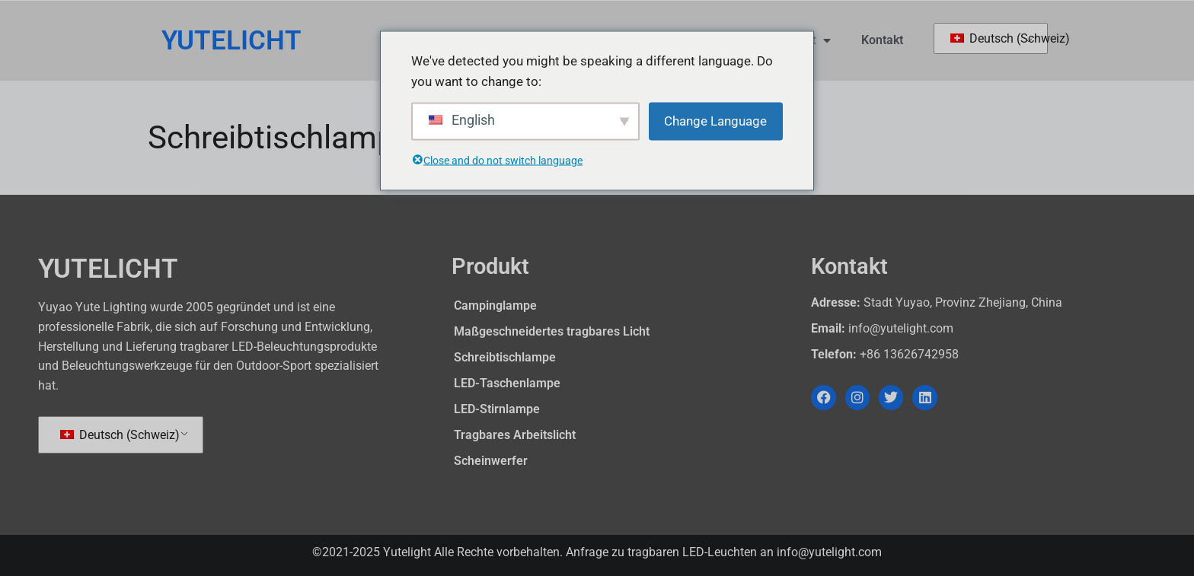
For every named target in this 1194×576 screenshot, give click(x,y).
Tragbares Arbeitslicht (515, 435)
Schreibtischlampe (505, 357)
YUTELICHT (231, 40)
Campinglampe (495, 305)
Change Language (715, 121)
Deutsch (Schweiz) (991, 38)
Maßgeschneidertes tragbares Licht (552, 331)
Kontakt (882, 40)
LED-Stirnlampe (497, 409)
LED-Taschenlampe (507, 383)
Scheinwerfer (491, 460)
